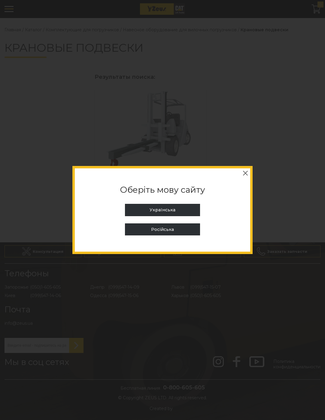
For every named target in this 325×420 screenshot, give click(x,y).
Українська (162, 210)
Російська (162, 229)
